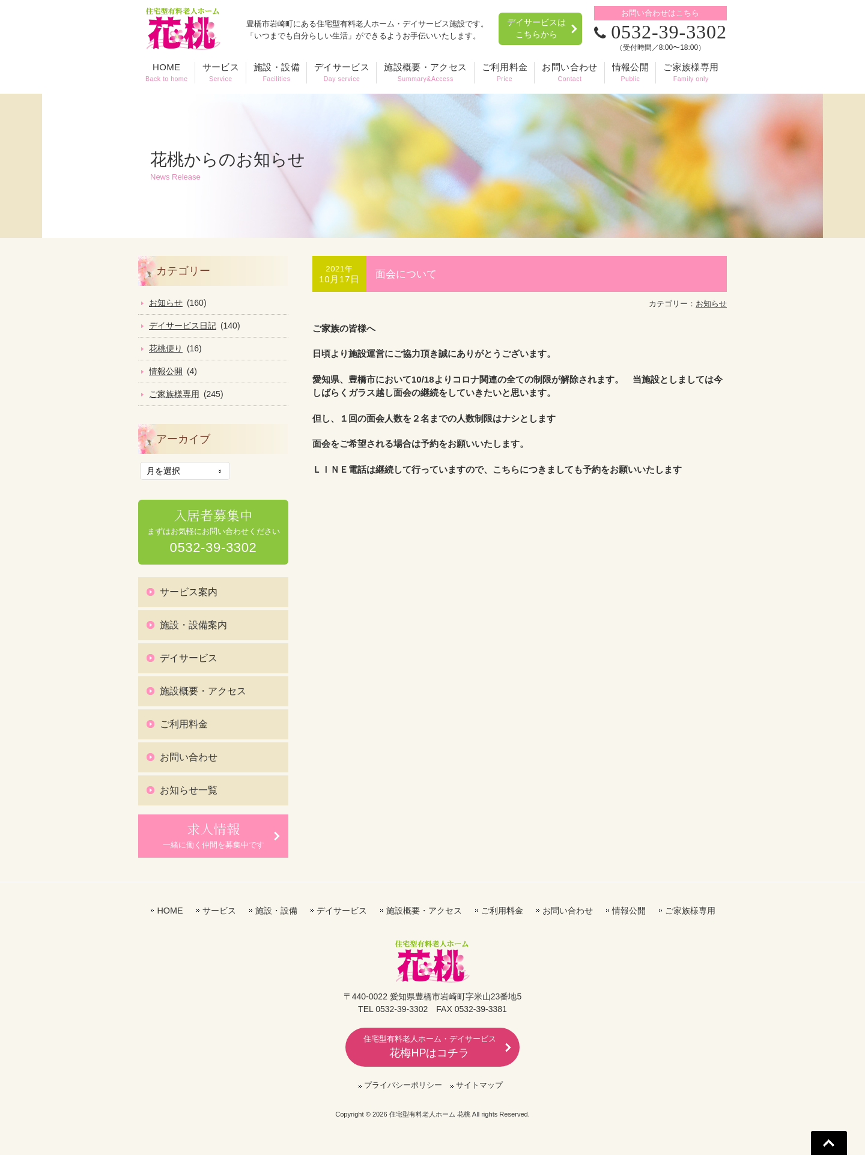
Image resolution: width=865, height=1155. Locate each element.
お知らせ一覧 (188, 789)
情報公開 (166, 371)
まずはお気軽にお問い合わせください (213, 531)
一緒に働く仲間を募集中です (213, 834)
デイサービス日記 (182, 325)
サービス (219, 910)
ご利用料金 (184, 723)
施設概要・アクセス (203, 690)
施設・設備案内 (193, 624)
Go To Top (829, 1143)
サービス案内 (188, 591)
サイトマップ (479, 1084)
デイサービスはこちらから (535, 28)
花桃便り (166, 348)
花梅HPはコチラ (429, 1046)
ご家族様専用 (174, 394)
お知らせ (711, 303)
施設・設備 (276, 910)
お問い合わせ (188, 756)
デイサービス (188, 657)
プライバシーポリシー (403, 1084)
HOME (170, 910)
